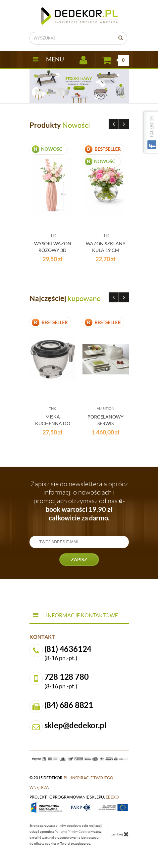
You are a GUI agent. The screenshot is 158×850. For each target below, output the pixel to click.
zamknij (120, 834)
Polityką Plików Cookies (72, 831)
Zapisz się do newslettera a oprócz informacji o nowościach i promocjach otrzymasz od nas (79, 501)
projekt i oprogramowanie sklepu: (74, 797)
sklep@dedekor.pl (75, 725)
